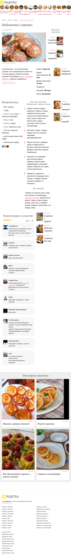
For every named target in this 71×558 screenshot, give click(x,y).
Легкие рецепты (41, 511)
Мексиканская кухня (8, 553)
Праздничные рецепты (43, 509)
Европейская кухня (8, 534)
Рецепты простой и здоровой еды (8, 2)
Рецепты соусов (7, 525)
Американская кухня (8, 543)
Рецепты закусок (7, 516)
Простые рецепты (41, 516)
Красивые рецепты (42, 520)
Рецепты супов (6, 527)
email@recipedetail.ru (7, 503)
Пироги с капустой (12, 13)
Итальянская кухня (8, 539)
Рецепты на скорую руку (43, 525)
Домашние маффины (16, 12)
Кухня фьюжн (6, 548)
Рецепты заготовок (8, 513)
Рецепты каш (6, 518)
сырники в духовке (32, 198)
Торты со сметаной (69, 13)
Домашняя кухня (7, 536)
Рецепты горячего (7, 509)
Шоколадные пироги (31, 12)
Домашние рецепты (42, 513)
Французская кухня (8, 541)
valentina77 (8, 29)
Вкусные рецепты (2, 12)
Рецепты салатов (7, 523)
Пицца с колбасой (26, 13)
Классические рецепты (43, 523)
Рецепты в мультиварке (43, 527)
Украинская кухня (7, 550)
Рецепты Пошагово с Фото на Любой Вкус (10, 497)
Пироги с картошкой (21, 13)
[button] (69, 2)
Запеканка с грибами (45, 13)
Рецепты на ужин (41, 506)
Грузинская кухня (7, 546)
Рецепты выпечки (7, 506)
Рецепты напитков (7, 520)
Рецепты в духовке (40, 13)
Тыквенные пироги (7, 12)
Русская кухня (6, 532)
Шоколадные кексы (64, 12)
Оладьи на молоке (59, 13)
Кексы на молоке (50, 13)
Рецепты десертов (7, 511)
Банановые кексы (54, 12)
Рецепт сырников (8, 83)
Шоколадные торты (35, 12)
